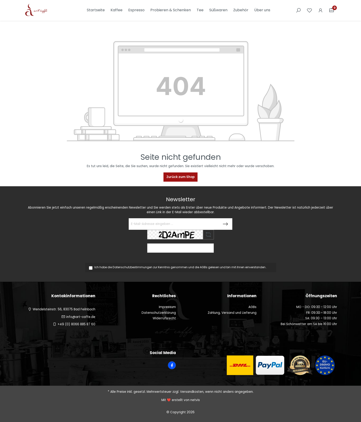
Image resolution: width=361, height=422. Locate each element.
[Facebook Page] (172, 365)
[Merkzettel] (309, 10)
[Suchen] (298, 10)
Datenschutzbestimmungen (132, 267)
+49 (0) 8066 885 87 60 (76, 324)
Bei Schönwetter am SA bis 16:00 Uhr (309, 324)
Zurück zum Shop (180, 177)
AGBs (203, 267)
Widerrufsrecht (164, 318)
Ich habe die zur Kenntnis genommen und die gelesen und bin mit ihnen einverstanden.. (180, 267)
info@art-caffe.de (80, 317)
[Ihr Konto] (320, 10)
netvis (195, 400)
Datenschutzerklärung (159, 313)
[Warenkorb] (331, 10)
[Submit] (225, 224)
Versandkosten (192, 392)
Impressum (167, 307)
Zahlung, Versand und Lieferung (232, 313)
